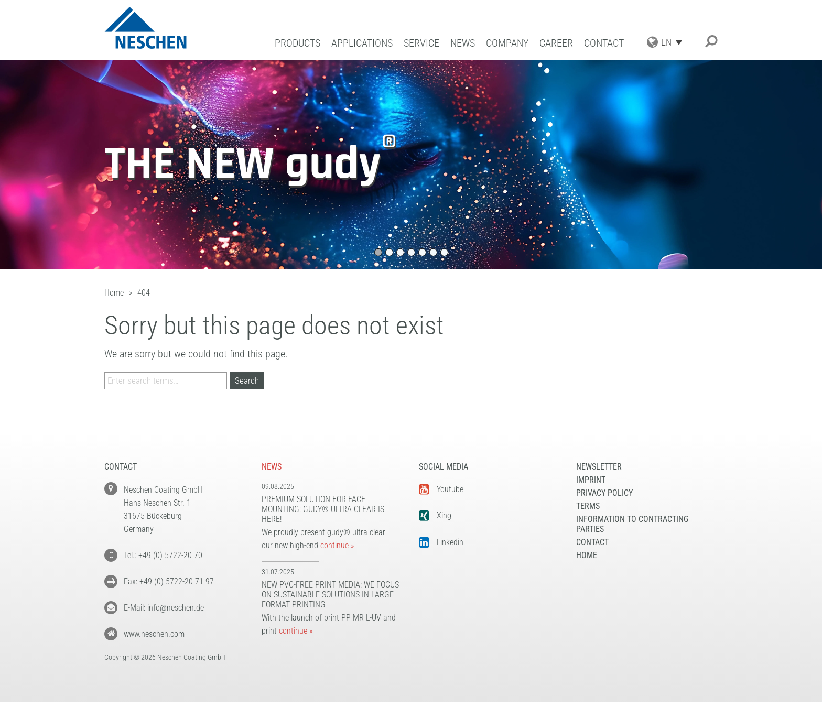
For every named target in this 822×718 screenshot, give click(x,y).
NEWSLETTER (599, 467)
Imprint (590, 480)
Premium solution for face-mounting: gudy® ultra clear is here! (323, 509)
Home (586, 555)
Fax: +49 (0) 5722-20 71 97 (169, 581)
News (462, 43)
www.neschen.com (154, 634)
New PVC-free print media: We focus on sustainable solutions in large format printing (330, 595)
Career (556, 43)
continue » (337, 545)
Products (297, 43)
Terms (588, 506)
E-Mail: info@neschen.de (164, 608)
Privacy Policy (604, 493)
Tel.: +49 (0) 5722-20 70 (163, 555)
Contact (604, 43)
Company (507, 43)
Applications (362, 43)
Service (421, 43)
